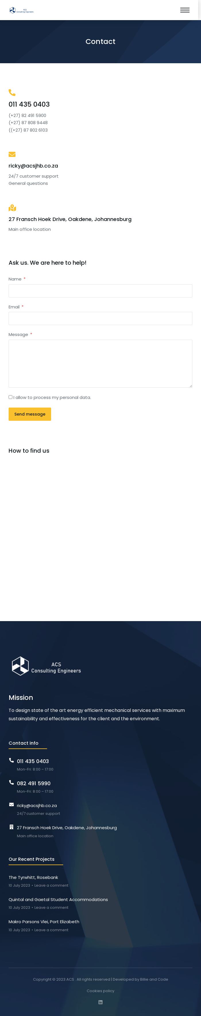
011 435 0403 (29, 104)
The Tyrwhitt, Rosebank (33, 877)
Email (15, 307)
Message (19, 334)
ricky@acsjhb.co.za (33, 165)
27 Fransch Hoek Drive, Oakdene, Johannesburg (70, 219)
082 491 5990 (34, 783)
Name (16, 279)
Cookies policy (100, 991)
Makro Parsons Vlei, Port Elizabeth (44, 922)
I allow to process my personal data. (52, 397)
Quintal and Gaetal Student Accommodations (58, 899)
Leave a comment (51, 885)
